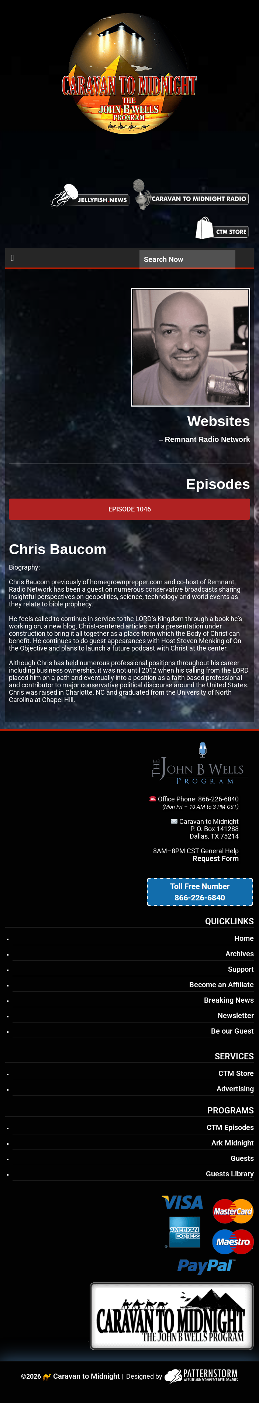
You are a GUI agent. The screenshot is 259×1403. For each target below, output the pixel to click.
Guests (242, 1158)
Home (244, 938)
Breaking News (229, 1000)
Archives (239, 953)
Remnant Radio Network (207, 439)
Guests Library (230, 1173)
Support (241, 969)
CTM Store (236, 1073)
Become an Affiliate (221, 984)
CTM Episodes (230, 1127)
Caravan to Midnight (86, 1376)
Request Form (216, 858)
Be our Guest (232, 1031)
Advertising (235, 1088)
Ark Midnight (232, 1142)
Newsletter (236, 1015)
